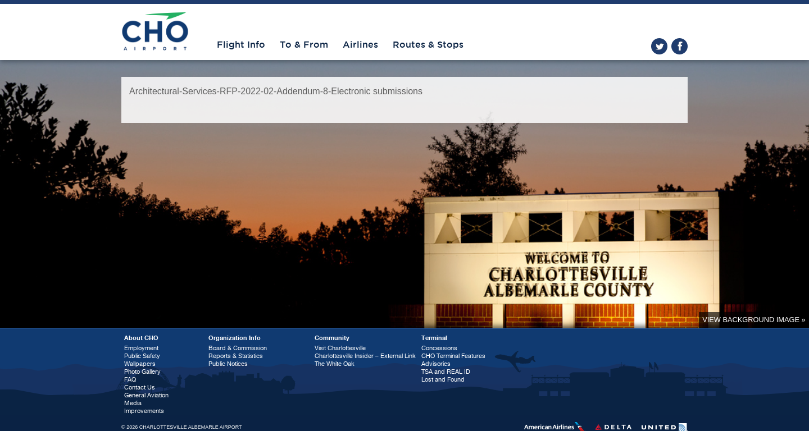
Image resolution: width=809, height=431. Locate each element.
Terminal (434, 338)
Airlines (360, 44)
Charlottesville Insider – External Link (365, 356)
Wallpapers (140, 364)
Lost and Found (443, 380)
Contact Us (139, 387)
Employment (141, 348)
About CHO (141, 338)
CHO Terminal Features (453, 356)
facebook (679, 46)
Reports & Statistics (235, 356)
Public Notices (228, 364)
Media (133, 403)
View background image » (753, 319)
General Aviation (146, 395)
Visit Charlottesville (340, 348)
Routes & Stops (428, 44)
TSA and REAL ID (445, 372)
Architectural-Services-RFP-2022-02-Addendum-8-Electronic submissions (275, 91)
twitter (659, 46)
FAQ (130, 380)
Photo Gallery (142, 372)
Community (332, 338)
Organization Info (234, 338)
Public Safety (142, 356)
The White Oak (334, 364)
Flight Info (241, 44)
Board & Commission (237, 348)
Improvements (144, 411)
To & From (304, 44)
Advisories (436, 364)
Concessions (439, 348)
